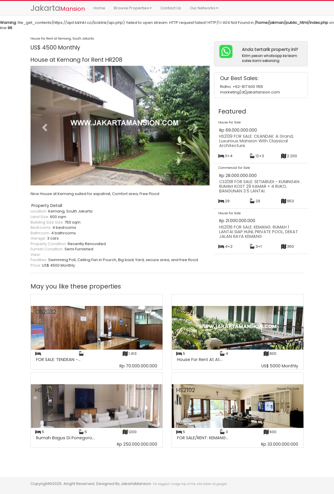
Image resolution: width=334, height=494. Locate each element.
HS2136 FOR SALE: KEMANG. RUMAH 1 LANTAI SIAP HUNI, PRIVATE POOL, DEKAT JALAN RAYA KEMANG (258, 231)
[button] (44, 125)
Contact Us (170, 8)
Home (99, 8)
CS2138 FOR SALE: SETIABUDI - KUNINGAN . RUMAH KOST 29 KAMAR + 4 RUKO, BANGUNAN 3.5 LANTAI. (260, 186)
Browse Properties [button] (133, 8)
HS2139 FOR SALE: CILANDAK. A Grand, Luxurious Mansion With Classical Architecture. (256, 140)
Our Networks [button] (204, 8)
